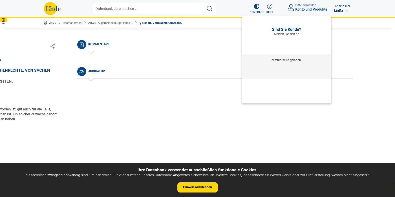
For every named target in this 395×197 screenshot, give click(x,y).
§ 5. (50, 119)
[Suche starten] (209, 8)
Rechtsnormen (74, 23)
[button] (255, 8)
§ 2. (50, 98)
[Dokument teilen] (346, 46)
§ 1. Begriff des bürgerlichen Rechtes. (76, 92)
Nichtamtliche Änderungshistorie (73, 74)
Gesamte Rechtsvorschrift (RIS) (264, 129)
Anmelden (287, 45)
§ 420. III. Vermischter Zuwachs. (168, 23)
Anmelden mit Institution (286, 71)
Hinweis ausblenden (197, 187)
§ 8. (50, 139)
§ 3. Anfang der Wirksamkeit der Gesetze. (80, 105)
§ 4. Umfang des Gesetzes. (68, 112)
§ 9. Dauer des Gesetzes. (66, 146)
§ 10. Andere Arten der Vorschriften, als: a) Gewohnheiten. (80, 155)
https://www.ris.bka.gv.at (216, 129)
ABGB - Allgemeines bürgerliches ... (115, 23)
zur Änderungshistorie (183, 144)
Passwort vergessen (286, 84)
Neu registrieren (287, 90)
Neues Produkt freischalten (286, 96)
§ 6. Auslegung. (59, 126)
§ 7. (50, 132)
